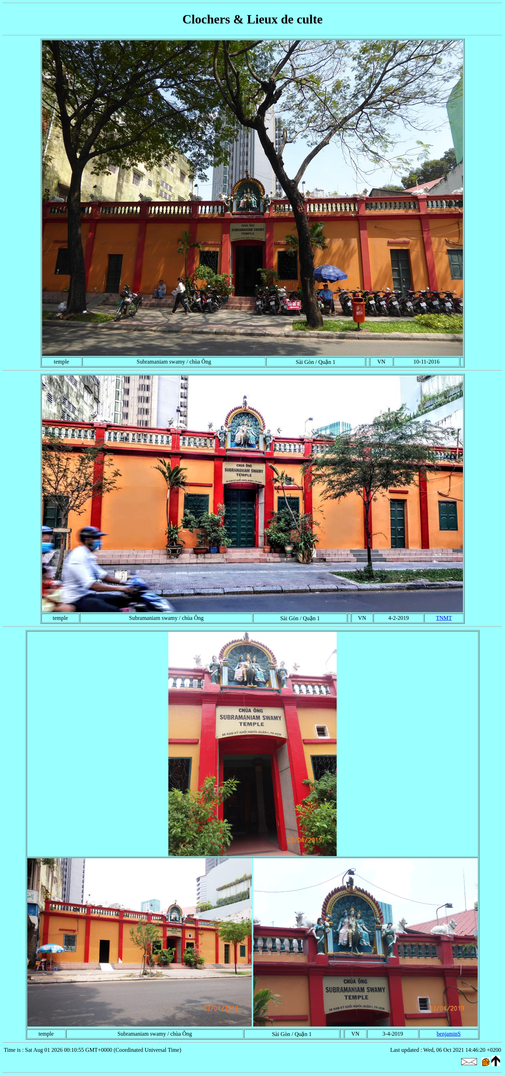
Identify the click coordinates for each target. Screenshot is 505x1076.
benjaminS (448, 1034)
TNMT (444, 618)
